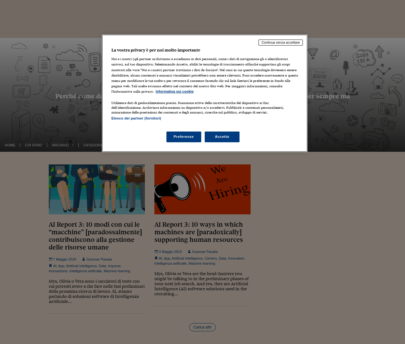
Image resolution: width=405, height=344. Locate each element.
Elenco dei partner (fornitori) (136, 118)
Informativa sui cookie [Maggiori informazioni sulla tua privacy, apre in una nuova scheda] (175, 91)
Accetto (222, 136)
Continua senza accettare (280, 42)
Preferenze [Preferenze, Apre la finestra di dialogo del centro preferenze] (184, 136)
